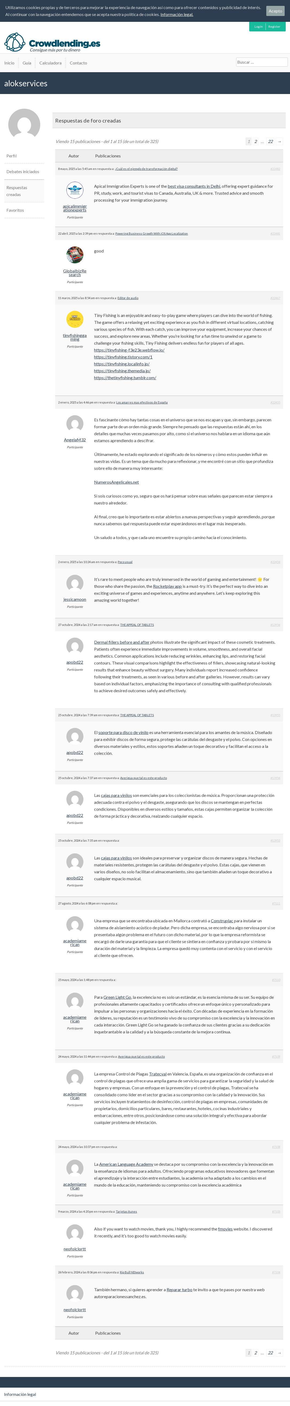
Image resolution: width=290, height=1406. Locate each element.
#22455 (275, 402)
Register (274, 26)
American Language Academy (126, 1164)
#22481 (275, 233)
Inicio (9, 62)
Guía (27, 62)
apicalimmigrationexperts (75, 208)
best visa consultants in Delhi (194, 186)
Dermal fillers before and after (122, 642)
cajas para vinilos (116, 795)
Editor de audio (128, 298)
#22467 (275, 298)
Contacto (78, 62)
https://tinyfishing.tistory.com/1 (123, 356)
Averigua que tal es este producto (143, 778)
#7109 (276, 1056)
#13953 (275, 840)
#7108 (276, 1146)
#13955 (275, 715)
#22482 (275, 168)
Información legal (20, 1394)
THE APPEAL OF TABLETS (137, 624)
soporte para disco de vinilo (123, 732)
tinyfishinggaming (75, 337)
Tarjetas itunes (126, 1211)
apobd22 (74, 662)
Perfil (11, 155)
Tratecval (158, 1073)
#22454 (275, 562)
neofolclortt (75, 1249)
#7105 (276, 1211)
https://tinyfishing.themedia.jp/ (122, 370)
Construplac (222, 920)
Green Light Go (117, 997)
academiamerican (74, 942)
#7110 (276, 979)
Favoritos (15, 210)
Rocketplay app (167, 586)
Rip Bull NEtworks (132, 1272)
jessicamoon (74, 599)
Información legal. (176, 14)
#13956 (275, 624)
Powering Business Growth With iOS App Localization (151, 233)
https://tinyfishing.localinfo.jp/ (122, 363)
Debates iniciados (22, 171)
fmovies (225, 1228)
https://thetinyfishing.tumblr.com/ (125, 377)
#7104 (276, 1272)
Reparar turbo (179, 1289)
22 (270, 141)
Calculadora (50, 62)
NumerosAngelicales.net (116, 481)
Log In (259, 26)
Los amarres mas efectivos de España (142, 402)
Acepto (275, 10)
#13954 (275, 778)
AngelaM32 (75, 440)
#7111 (276, 903)
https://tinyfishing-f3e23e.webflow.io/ (129, 349)
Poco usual (125, 562)
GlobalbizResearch (74, 272)
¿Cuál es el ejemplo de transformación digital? (146, 168)
